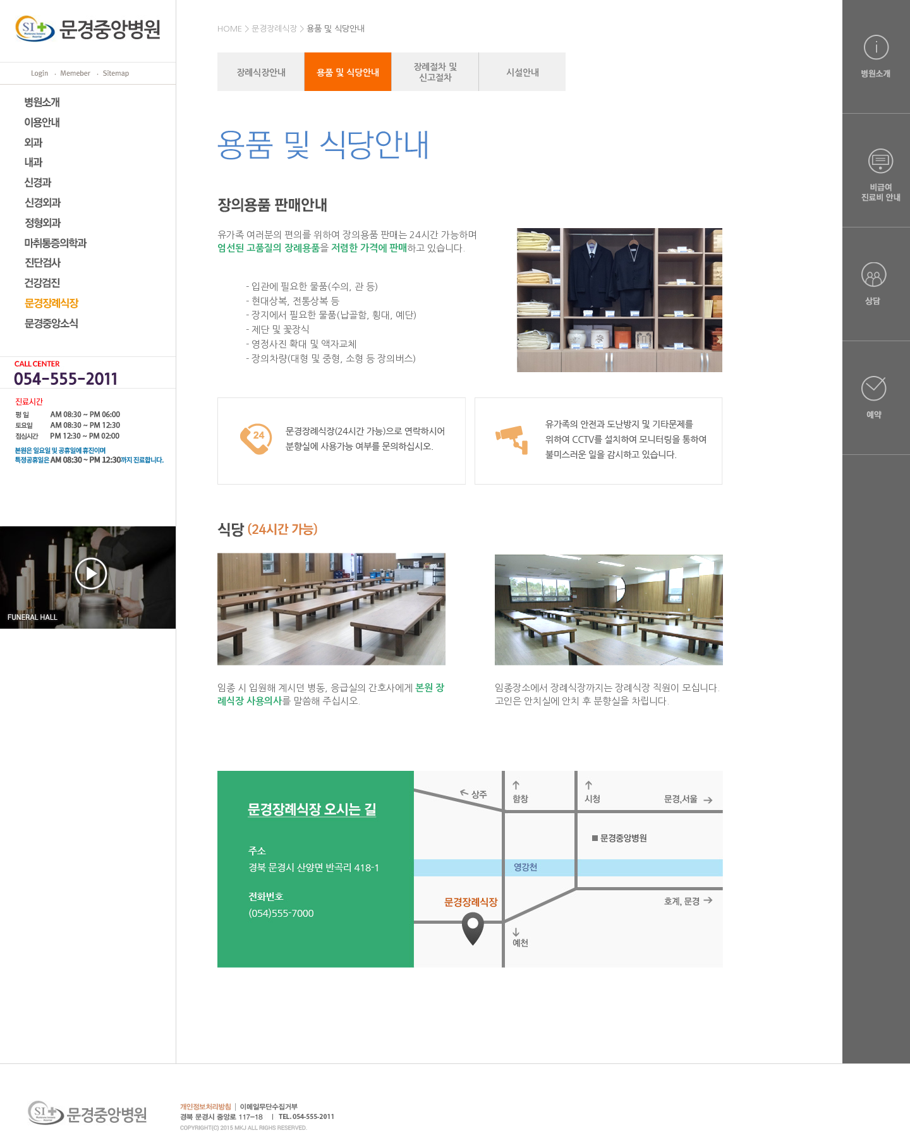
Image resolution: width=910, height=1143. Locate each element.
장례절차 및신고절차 (435, 72)
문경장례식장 (274, 29)
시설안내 (522, 72)
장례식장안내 (261, 72)
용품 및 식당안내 (335, 29)
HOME (229, 29)
